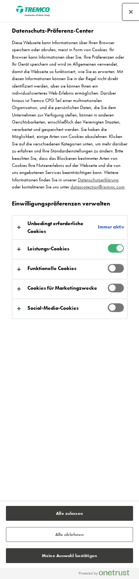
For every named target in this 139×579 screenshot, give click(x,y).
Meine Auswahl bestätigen (69, 556)
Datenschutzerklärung (98, 180)
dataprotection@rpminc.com (97, 187)
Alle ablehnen (69, 534)
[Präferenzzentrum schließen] (131, 12)
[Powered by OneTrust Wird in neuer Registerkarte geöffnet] (107, 574)
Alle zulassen (69, 513)
